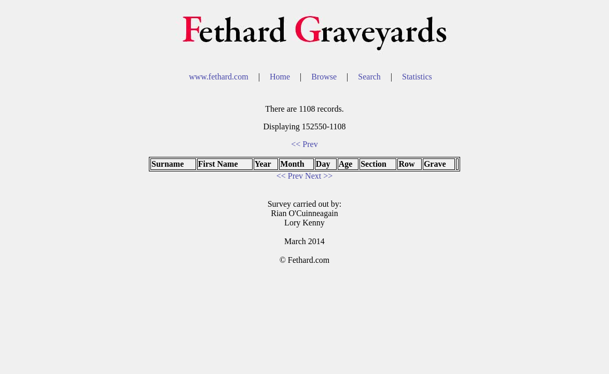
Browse (325, 76)
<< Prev (304, 144)
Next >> (319, 175)
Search (370, 76)
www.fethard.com (219, 76)
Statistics (417, 76)
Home (281, 76)
